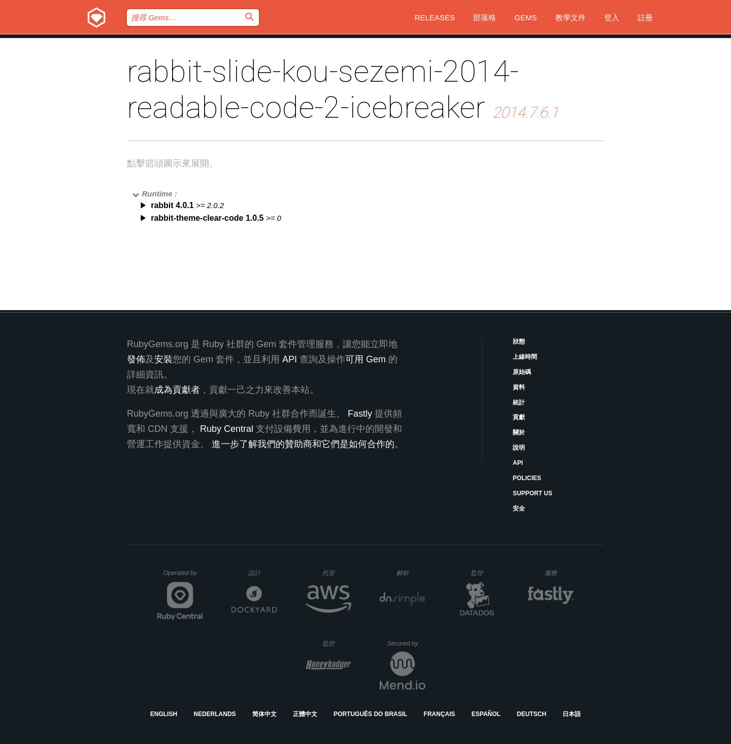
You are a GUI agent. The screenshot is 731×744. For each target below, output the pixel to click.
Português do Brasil (370, 714)
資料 (519, 387)
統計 (519, 402)
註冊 (645, 17)
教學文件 (570, 17)
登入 (611, 17)
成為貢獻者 (177, 390)
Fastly (360, 414)
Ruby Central (226, 429)
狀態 (519, 341)
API (518, 462)
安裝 (163, 359)
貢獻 (519, 417)
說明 (519, 447)
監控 (485, 573)
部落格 (484, 17)
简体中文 (264, 714)
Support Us (532, 493)
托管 (335, 573)
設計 (262, 573)
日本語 (571, 714)
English (163, 714)
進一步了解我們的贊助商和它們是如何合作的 (303, 444)
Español (486, 714)
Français (439, 714)
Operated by (183, 576)
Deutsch (531, 714)
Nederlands (214, 714)
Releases (435, 17)
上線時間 (525, 356)
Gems (525, 17)
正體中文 (305, 714)
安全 (519, 508)
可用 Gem (365, 359)
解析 (410, 573)
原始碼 (522, 372)
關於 (519, 432)
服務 (559, 573)
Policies (527, 478)
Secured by (406, 643)
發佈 (136, 359)
